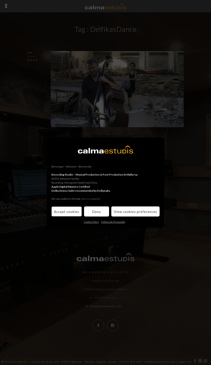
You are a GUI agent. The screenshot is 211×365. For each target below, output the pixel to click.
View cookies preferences (135, 211)
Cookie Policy (91, 221)
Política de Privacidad (113, 221)
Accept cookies (66, 211)
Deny (96, 211)
